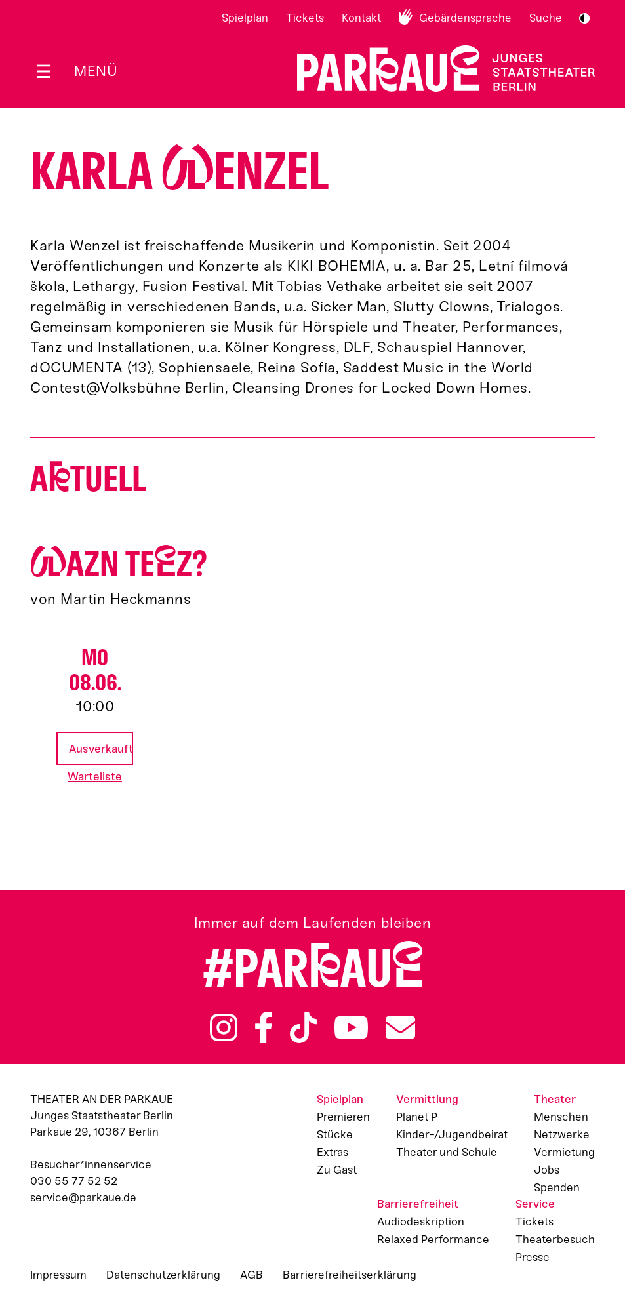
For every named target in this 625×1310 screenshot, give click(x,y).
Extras (332, 1152)
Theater (555, 1098)
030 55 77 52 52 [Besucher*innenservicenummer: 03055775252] (73, 1180)
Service (535, 1203)
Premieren (343, 1116)
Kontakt (361, 17)
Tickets (305, 17)
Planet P (416, 1116)
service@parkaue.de (83, 1197)
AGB (251, 1274)
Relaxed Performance (433, 1239)
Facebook (263, 1027)
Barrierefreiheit (417, 1203)
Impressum (58, 1274)
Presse (532, 1256)
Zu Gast (337, 1169)
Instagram (223, 1027)
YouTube (351, 1027)
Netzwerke (562, 1134)
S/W (584, 18)
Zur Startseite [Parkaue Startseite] (438, 68)
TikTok (303, 1027)
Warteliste (95, 776)
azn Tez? (118, 564)
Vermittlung (427, 1098)
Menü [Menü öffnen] (95, 71)
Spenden (557, 1187)
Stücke (335, 1134)
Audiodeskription (420, 1221)
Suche (545, 17)
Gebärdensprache (465, 17)
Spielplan (245, 17)
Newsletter (400, 1027)
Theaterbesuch (555, 1239)
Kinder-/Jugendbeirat (452, 1134)
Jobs (546, 1169)
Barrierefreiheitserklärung (349, 1274)
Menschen (561, 1116)
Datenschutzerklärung (163, 1274)
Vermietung (564, 1152)
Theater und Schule (446, 1152)
